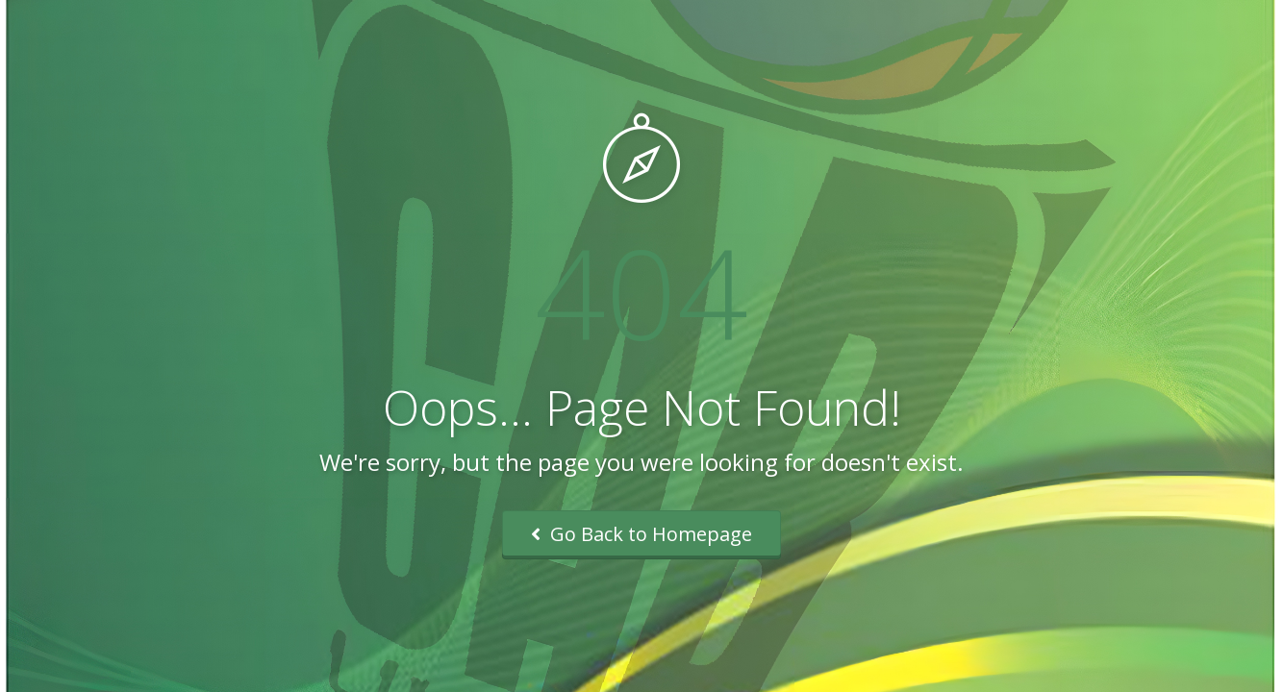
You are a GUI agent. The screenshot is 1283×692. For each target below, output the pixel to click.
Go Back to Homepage (641, 534)
